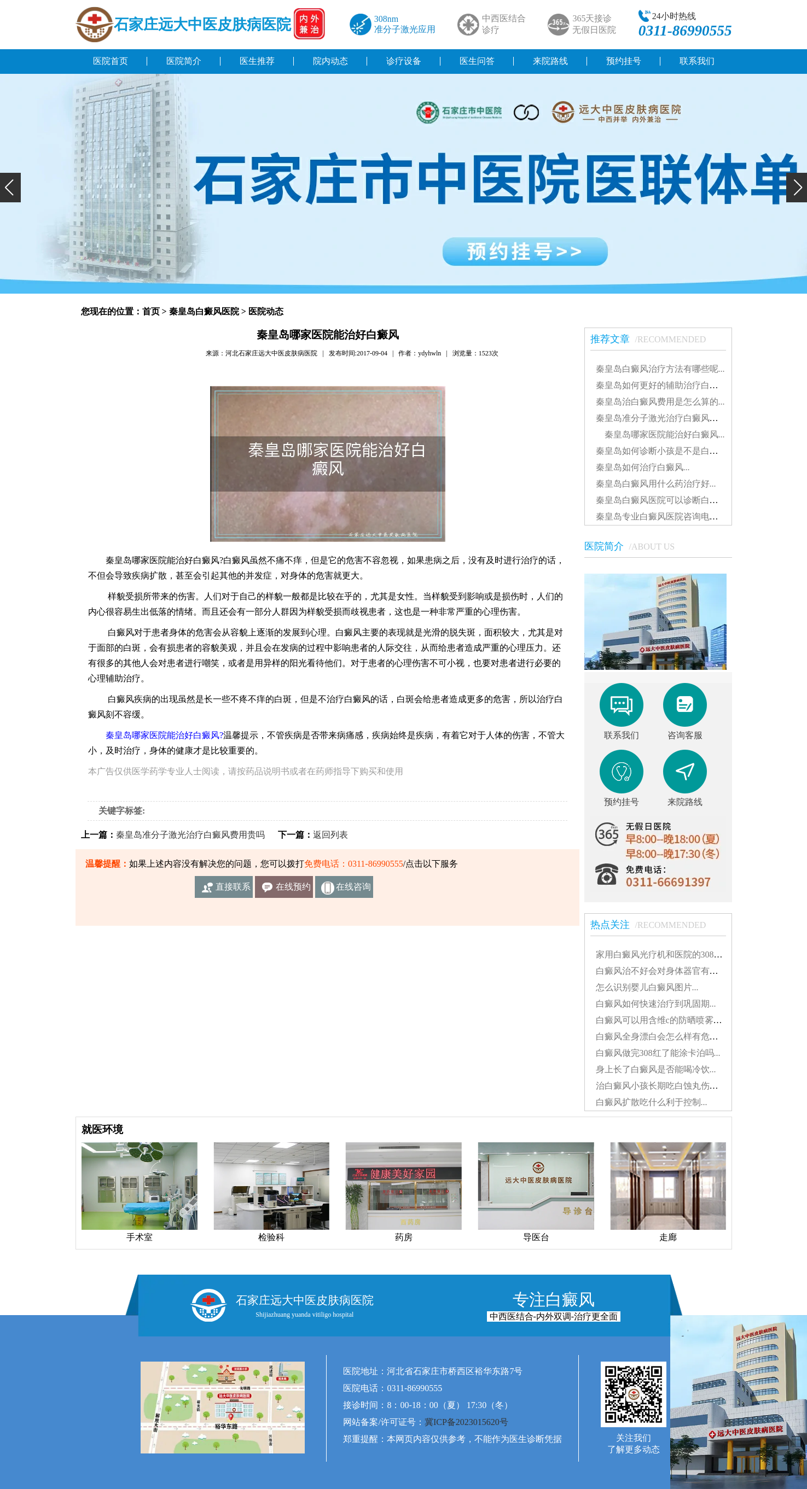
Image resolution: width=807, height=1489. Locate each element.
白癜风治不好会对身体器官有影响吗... (669, 971)
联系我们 (697, 61)
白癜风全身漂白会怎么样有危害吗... (665, 1036)
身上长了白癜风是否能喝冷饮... (656, 1069)
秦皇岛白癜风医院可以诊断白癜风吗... (669, 500)
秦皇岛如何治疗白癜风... (643, 467)
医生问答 (477, 61)
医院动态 (265, 311)
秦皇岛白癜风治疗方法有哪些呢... (660, 368)
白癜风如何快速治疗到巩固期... (656, 1003)
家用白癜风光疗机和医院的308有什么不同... (680, 954)
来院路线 (550, 61)
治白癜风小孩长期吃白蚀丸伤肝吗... (665, 1085)
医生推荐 (257, 61)
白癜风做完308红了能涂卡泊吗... (658, 1053)
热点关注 (653, 924)
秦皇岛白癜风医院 (204, 311)
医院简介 (183, 61)
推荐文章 (653, 339)
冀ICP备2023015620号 (466, 1422)
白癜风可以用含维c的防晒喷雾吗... (662, 1020)
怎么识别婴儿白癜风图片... (647, 987)
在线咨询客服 (353, 890)
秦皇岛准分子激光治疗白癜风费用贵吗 (190, 834)
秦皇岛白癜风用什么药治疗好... (656, 483)
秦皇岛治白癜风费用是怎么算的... (660, 401)
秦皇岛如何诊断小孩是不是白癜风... (665, 451)
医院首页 (110, 61)
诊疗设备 (403, 61)
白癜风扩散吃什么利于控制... (651, 1102)
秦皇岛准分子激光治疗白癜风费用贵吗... (673, 418)
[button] (10, 187)
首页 (151, 311)
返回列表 (330, 834)
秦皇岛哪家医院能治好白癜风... (660, 434)
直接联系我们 (233, 890)
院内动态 (330, 61)
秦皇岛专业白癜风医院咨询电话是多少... (673, 516)
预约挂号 (623, 61)
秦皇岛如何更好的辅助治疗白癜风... (665, 385)
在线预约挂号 (293, 890)
